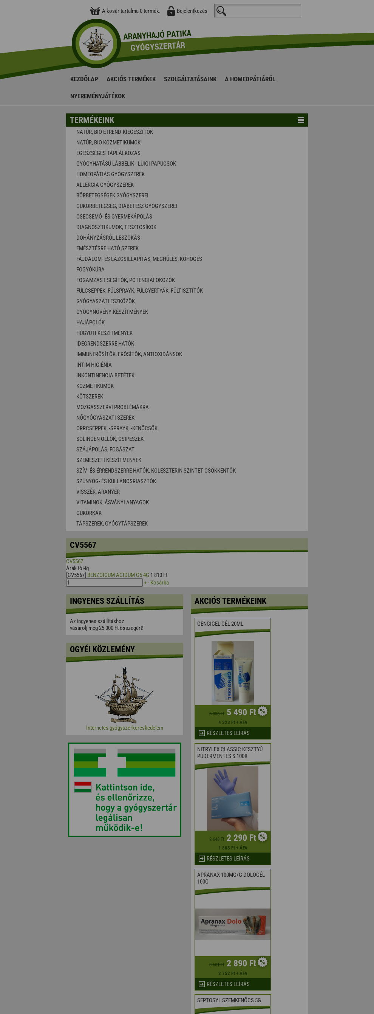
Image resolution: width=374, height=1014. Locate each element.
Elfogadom (157, 527)
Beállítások (215, 527)
